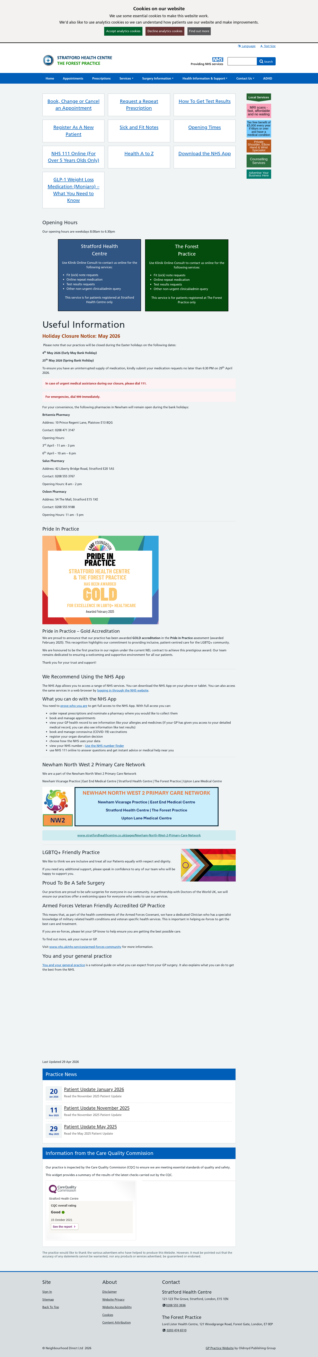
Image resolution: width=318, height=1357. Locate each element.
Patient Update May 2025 (90, 1127)
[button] (126, 78)
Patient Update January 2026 (94, 1089)
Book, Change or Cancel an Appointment (73, 104)
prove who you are (73, 706)
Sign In (47, 1292)
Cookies (107, 1315)
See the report (62, 1226)
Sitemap (48, 1299)
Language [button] (246, 46)
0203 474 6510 (174, 1330)
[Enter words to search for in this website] (242, 61)
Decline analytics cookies (165, 31)
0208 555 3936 (174, 1305)
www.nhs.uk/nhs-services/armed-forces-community (85, 947)
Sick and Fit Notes (139, 127)
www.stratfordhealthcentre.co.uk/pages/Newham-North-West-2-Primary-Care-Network (139, 835)
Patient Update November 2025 (97, 1108)
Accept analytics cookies (123, 31)
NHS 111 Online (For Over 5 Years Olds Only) (73, 157)
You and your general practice (63, 965)
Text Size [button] (267, 46)
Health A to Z (139, 153)
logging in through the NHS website (122, 690)
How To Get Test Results (205, 101)
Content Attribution (116, 1322)
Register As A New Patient (73, 130)
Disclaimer (109, 1292)
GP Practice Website (220, 1348)
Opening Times (204, 127)
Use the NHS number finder (104, 746)
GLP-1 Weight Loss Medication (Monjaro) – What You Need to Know (73, 190)
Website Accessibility (117, 1307)
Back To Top (50, 1307)
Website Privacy (113, 1299)
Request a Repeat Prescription (139, 104)
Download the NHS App (204, 153)
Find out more (199, 31)
